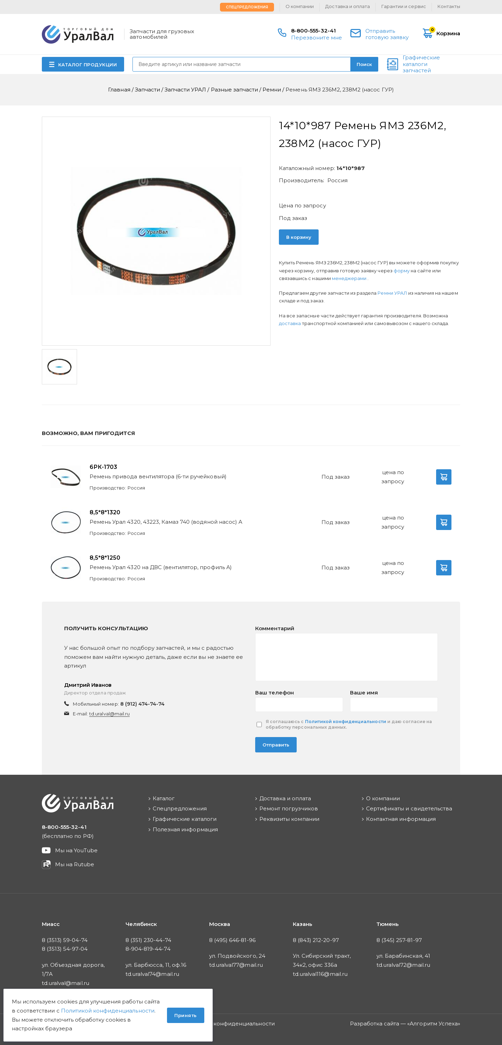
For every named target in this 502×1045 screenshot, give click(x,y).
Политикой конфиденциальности (345, 721)
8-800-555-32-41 (313, 30)
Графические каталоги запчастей (421, 64)
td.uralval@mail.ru (109, 713)
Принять (185, 1015)
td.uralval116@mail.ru (320, 974)
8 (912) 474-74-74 (142, 704)
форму (402, 270)
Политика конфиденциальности (230, 1023)
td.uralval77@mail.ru (236, 965)
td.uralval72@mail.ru (403, 965)
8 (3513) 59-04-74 (65, 940)
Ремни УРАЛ (393, 293)
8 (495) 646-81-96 (232, 940)
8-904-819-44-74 (148, 948)
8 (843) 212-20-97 (316, 940)
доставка (290, 323)
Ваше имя (364, 692)
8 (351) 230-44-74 (148, 940)
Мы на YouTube (76, 850)
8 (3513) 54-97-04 (65, 948)
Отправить (276, 745)
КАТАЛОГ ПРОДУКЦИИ (87, 64)
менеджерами (349, 278)
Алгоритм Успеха (434, 1023)
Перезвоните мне (316, 37)
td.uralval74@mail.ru (152, 974)
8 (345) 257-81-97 (399, 940)
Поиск (364, 64)
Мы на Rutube (74, 864)
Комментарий (274, 628)
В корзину (298, 237)
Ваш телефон (274, 692)
